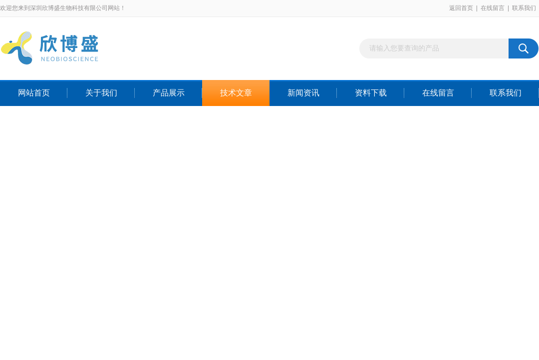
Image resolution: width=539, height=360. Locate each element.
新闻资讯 (303, 92)
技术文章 (236, 92)
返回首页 (461, 8)
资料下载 (371, 92)
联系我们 (524, 8)
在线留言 (493, 8)
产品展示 (169, 92)
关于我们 (101, 92)
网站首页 (34, 92)
